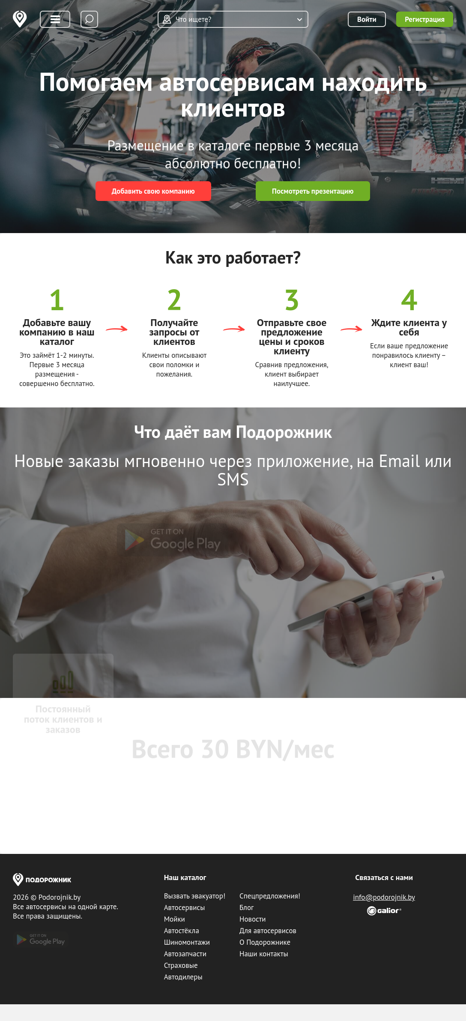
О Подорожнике (264, 942)
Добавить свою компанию (153, 191)
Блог (246, 907)
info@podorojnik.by (384, 897)
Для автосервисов (267, 930)
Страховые (181, 965)
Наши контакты (263, 953)
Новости (252, 919)
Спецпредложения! (269, 896)
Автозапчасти (185, 953)
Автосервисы (184, 907)
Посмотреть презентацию (313, 191)
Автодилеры (183, 977)
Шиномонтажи (187, 942)
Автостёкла (181, 930)
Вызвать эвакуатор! (194, 896)
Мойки (174, 919)
